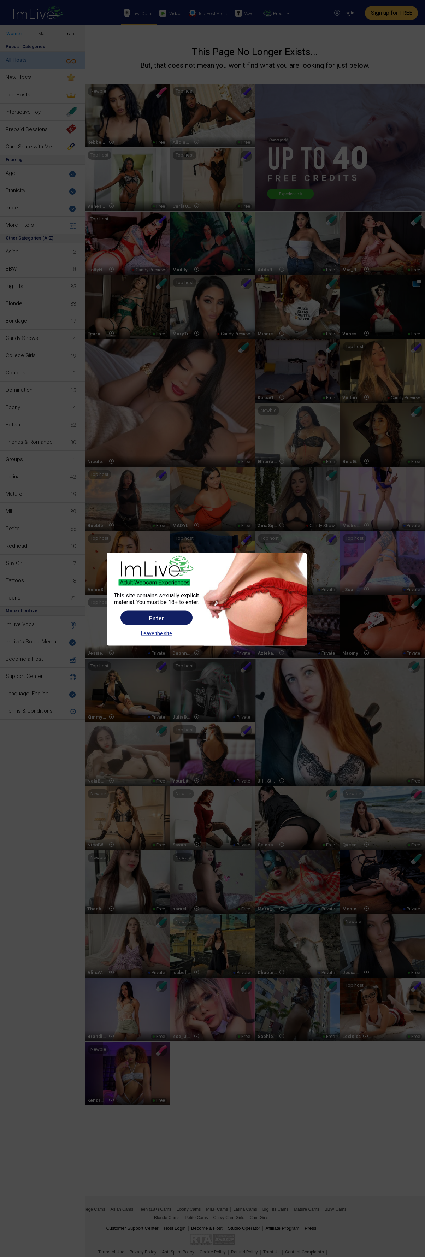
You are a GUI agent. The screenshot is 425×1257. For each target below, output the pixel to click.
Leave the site (156, 633)
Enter (156, 618)
